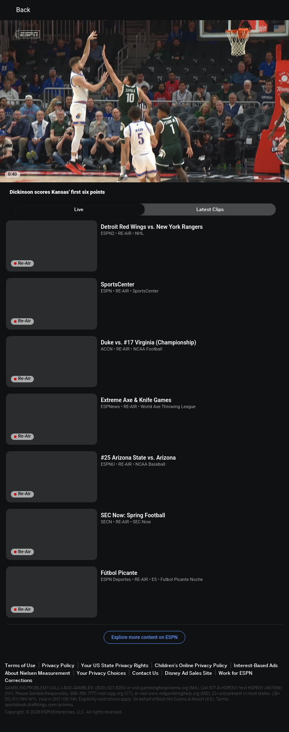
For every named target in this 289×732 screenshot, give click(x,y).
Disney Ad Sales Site (188, 673)
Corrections (18, 680)
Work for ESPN (235, 673)
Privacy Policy (58, 665)
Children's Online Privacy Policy (191, 665)
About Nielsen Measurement (37, 673)
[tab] (79, 209)
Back (18, 10)
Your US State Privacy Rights (114, 665)
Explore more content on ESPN (144, 637)
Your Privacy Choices (101, 673)
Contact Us (145, 673)
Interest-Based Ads (256, 665)
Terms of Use (20, 665)
